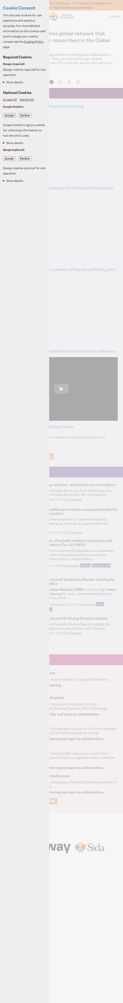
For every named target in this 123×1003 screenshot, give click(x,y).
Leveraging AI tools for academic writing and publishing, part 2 (64, 269)
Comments (75, 499)
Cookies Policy (34, 41)
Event (100, 604)
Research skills (101, 565)
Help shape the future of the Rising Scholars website (65, 618)
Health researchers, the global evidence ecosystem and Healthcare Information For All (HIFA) (67, 542)
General (85, 565)
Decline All (27, 99)
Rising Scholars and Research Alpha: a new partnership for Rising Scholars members (69, 511)
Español (115, 16)
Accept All (10, 99)
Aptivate (67, 859)
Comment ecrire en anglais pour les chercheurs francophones (62, 187)
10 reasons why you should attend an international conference (63, 351)
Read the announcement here (73, 7)
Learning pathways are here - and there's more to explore (68, 484)
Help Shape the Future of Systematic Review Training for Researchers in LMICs (68, 581)
